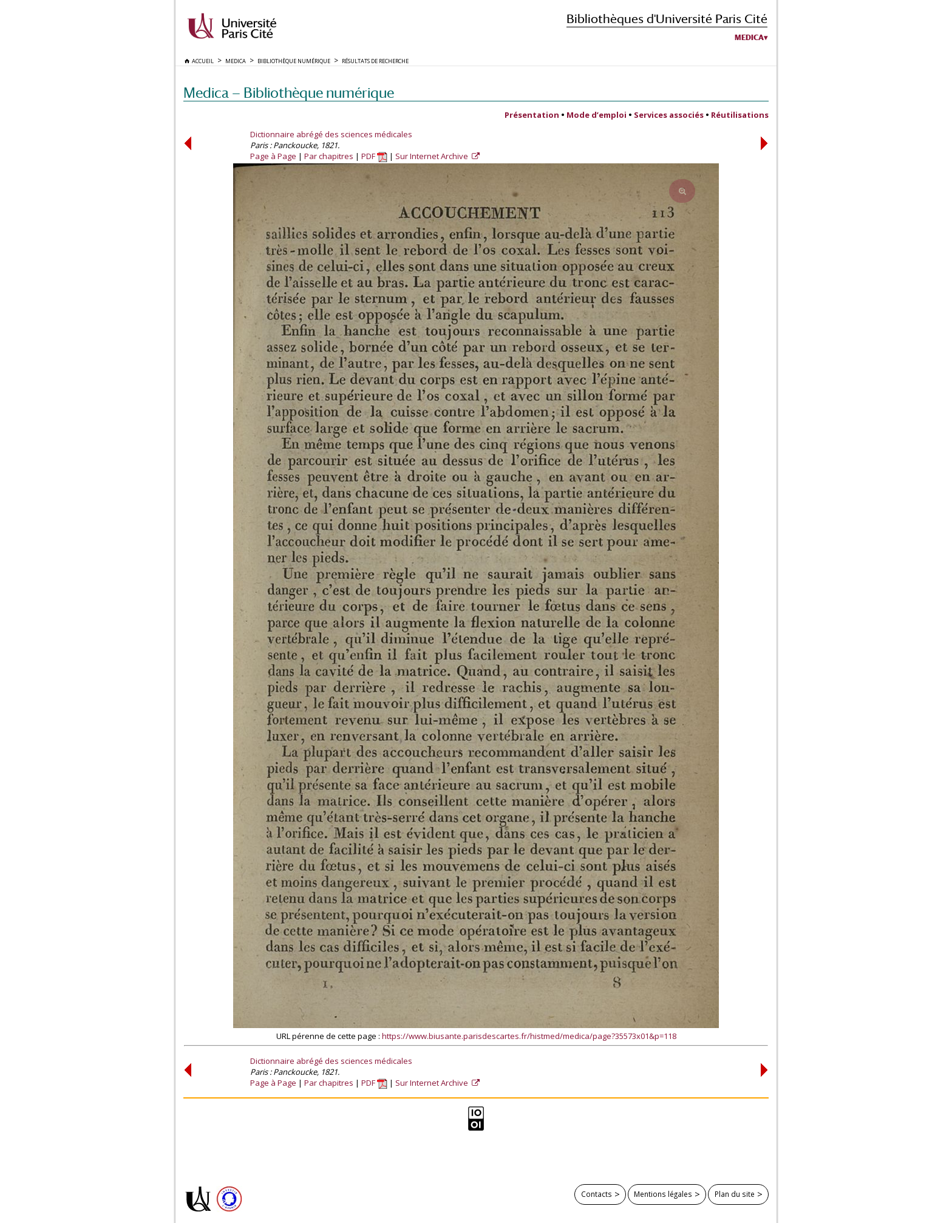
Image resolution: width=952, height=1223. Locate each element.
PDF (374, 156)
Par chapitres (328, 156)
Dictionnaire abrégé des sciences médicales (331, 134)
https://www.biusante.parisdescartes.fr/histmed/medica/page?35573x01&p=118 (529, 1036)
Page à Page (273, 156)
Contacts (596, 1194)
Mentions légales (663, 1194)
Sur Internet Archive (432, 156)
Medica (749, 37)
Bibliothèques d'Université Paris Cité (666, 19)
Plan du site (735, 1194)
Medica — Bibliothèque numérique (288, 92)
